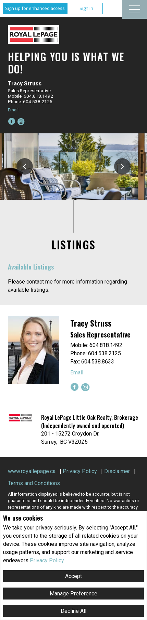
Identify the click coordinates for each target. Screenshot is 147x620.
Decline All (73, 611)
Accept (73, 576)
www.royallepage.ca (32, 471)
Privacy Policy (47, 560)
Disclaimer (117, 471)
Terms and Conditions (34, 483)
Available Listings (31, 266)
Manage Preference (73, 593)
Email (13, 109)
